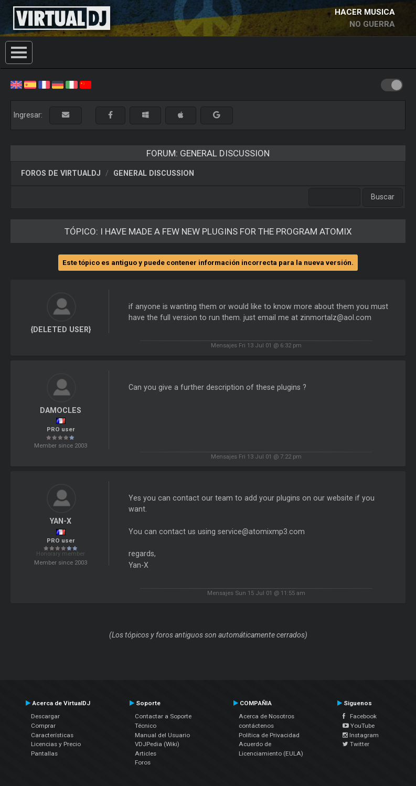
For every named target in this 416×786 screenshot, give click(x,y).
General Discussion (153, 173)
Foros (143, 762)
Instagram (361, 735)
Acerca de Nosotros (266, 716)
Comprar (43, 725)
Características (52, 735)
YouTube (359, 725)
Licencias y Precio (56, 744)
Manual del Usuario (162, 735)
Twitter (356, 744)
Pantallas (44, 753)
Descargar (45, 716)
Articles (145, 753)
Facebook (360, 716)
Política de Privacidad (269, 735)
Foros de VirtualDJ (61, 173)
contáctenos (256, 725)
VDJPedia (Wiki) (157, 744)
